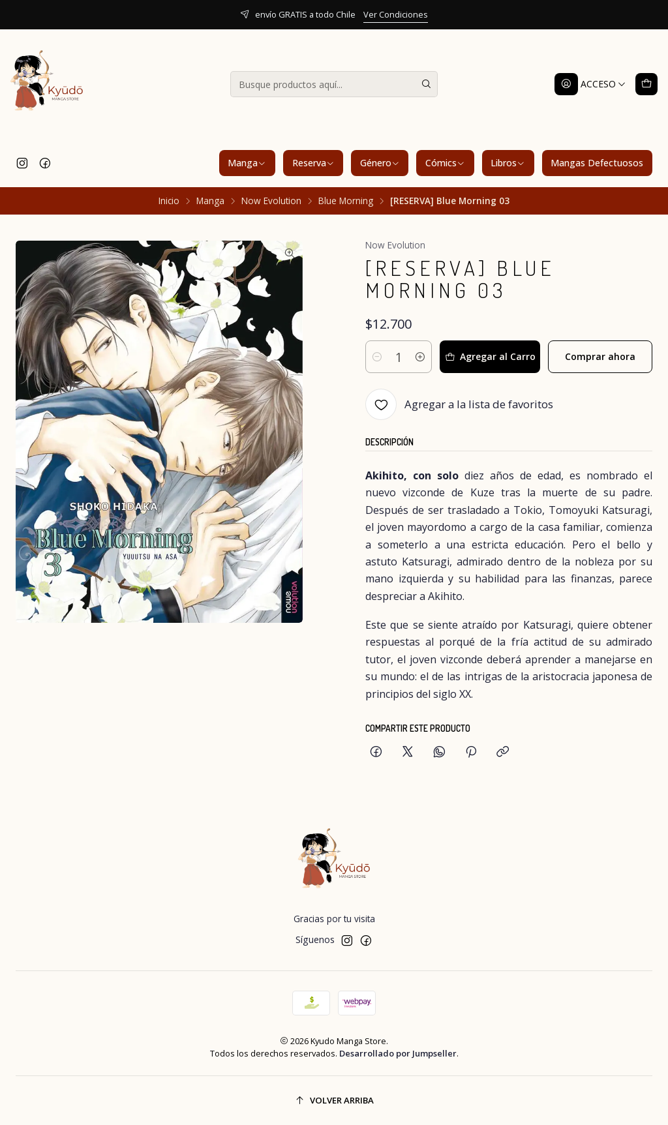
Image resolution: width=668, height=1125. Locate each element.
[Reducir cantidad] (377, 356)
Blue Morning (345, 200)
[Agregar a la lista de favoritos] (459, 404)
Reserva (313, 163)
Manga (247, 163)
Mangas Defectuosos (597, 163)
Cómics (445, 163)
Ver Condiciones (395, 14)
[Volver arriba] (334, 1100)
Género (380, 163)
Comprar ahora (600, 356)
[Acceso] (590, 84)
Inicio (169, 200)
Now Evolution (271, 200)
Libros (508, 163)
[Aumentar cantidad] (420, 356)
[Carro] (646, 84)
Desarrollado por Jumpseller (398, 1053)
